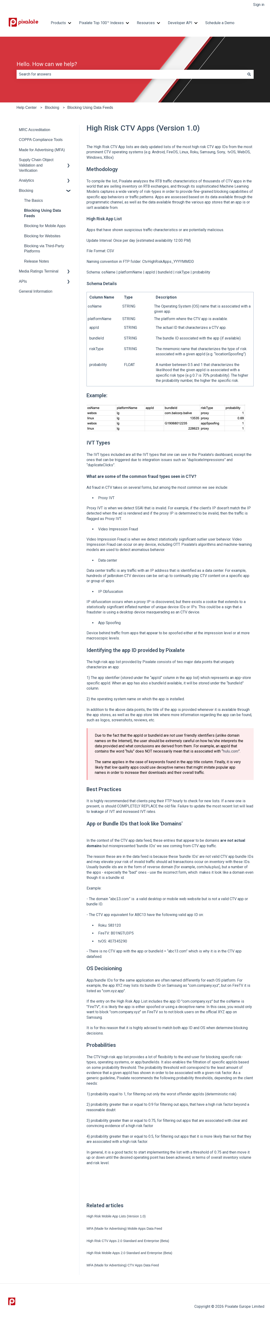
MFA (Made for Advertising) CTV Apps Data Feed (123, 1265)
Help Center (27, 108)
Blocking (52, 108)
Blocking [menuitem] (26, 191)
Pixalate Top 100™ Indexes (101, 23)
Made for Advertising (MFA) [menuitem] (42, 150)
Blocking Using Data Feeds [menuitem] (42, 213)
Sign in (258, 4)
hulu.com (230, 751)
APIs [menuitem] (23, 281)
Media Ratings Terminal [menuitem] (39, 271)
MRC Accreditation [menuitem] (34, 130)
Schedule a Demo (219, 23)
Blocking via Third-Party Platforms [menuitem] (44, 248)
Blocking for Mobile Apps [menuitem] (45, 226)
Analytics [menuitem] (26, 180)
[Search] (249, 74)
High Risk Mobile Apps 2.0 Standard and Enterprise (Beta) (129, 1253)
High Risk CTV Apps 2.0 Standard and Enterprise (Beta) (128, 1241)
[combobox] (131, 74)
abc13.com (119, 899)
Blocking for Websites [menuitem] (42, 236)
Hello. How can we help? (47, 64)
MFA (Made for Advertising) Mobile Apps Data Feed (124, 1228)
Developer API (180, 23)
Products (58, 23)
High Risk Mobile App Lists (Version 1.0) (116, 1216)
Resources (146, 23)
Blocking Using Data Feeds (90, 108)
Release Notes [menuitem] (36, 261)
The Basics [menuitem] (33, 200)
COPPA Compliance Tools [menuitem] (41, 140)
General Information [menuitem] (35, 291)
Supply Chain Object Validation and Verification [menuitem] (36, 165)
